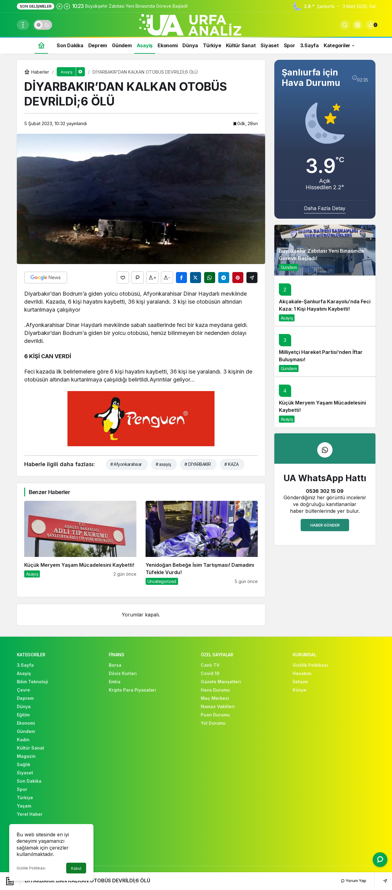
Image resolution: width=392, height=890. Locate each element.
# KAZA (231, 464)
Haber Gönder (325, 525)
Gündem (289, 267)
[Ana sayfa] (41, 45)
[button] (358, 25)
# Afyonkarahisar (126, 464)
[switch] (43, 25)
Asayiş (287, 317)
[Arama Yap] (345, 25)
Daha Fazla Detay (324, 208)
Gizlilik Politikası (31, 868)
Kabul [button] (76, 868)
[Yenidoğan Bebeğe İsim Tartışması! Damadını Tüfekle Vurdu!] (202, 543)
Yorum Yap (353, 880)
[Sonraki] (66, 6)
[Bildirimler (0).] (370, 25)
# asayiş (163, 464)
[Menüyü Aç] (23, 25)
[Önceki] (59, 6)
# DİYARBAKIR (198, 464)
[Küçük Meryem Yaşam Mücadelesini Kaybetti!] (80, 543)
